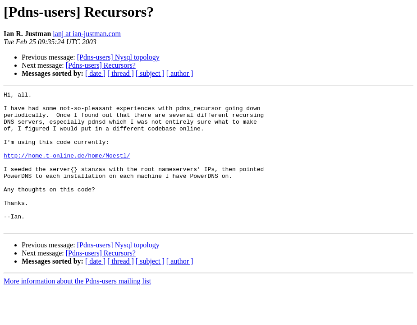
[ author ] (179, 73)
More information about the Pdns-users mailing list (77, 308)
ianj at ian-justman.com (87, 33)
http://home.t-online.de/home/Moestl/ (67, 169)
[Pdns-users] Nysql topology (118, 57)
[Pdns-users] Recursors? (101, 65)
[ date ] (95, 73)
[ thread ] (120, 73)
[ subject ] (150, 73)
